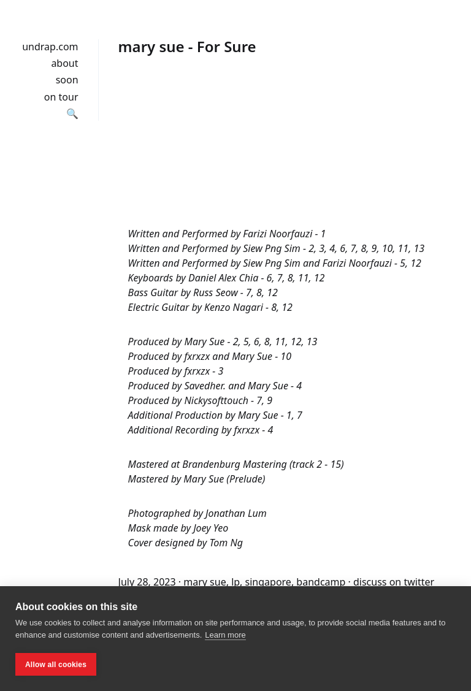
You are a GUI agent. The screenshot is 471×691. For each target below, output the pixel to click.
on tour (61, 97)
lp (235, 582)
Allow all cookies (55, 664)
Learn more (225, 634)
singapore (268, 582)
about (64, 63)
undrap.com (50, 46)
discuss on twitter (393, 582)
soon (67, 79)
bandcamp (320, 582)
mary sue (204, 582)
